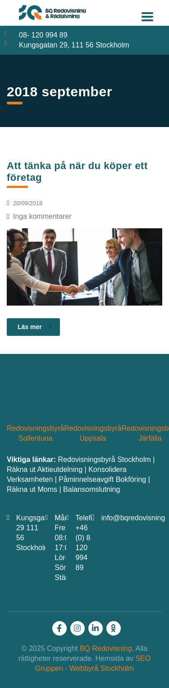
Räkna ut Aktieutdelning (44, 469)
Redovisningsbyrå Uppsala (92, 433)
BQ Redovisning (106, 648)
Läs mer (35, 326)
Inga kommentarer (39, 216)
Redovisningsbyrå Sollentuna (35, 433)
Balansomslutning (91, 489)
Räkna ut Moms (32, 489)
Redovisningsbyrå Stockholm (104, 459)
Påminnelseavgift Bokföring (102, 479)
